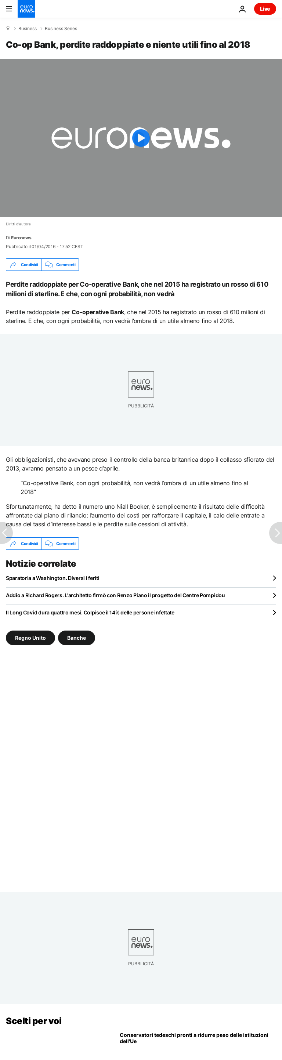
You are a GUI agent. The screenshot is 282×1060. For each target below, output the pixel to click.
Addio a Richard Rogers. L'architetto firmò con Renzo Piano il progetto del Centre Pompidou (115, 595)
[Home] (8, 28)
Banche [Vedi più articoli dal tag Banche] (76, 638)
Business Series (61, 28)
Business (27, 28)
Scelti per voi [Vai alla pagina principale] (33, 1021)
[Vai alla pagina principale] (26, 9)
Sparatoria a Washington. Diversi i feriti (53, 578)
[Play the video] (141, 138)
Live (265, 9)
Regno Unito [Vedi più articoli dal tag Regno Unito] (30, 638)
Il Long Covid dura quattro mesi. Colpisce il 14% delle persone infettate (90, 612)
